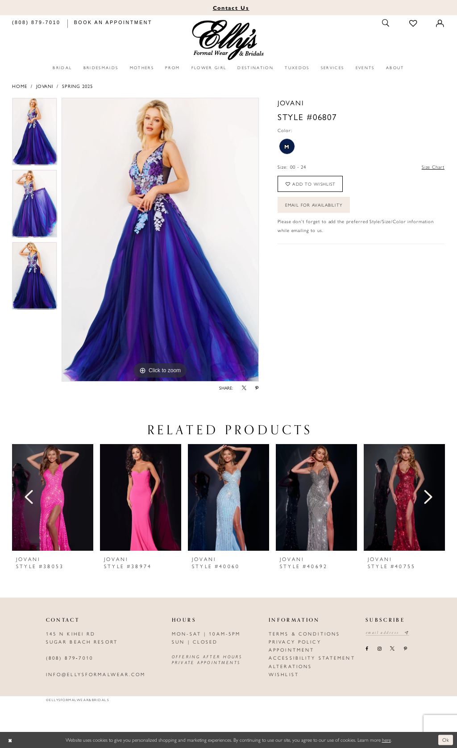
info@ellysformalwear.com (96, 674)
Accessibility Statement (312, 657)
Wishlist (284, 674)
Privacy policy (295, 641)
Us (231, 8)
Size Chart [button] (433, 166)
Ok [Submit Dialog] (446, 739)
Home (19, 86)
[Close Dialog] (10, 740)
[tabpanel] (34, 134)
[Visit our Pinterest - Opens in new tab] (405, 649)
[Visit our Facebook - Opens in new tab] (367, 649)
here (386, 739)
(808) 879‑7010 (69, 657)
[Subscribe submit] (407, 633)
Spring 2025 (77, 86)
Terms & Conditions (304, 633)
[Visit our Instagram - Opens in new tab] (379, 649)
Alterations (290, 666)
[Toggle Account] (440, 23)
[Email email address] (388, 633)
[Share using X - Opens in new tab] (244, 388)
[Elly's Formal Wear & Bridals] (228, 40)
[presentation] (52, 497)
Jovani (45, 86)
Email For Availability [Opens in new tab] (314, 205)
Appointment (291, 649)
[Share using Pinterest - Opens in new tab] (257, 388)
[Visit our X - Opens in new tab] (392, 649)
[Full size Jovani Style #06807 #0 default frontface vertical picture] (160, 239)
